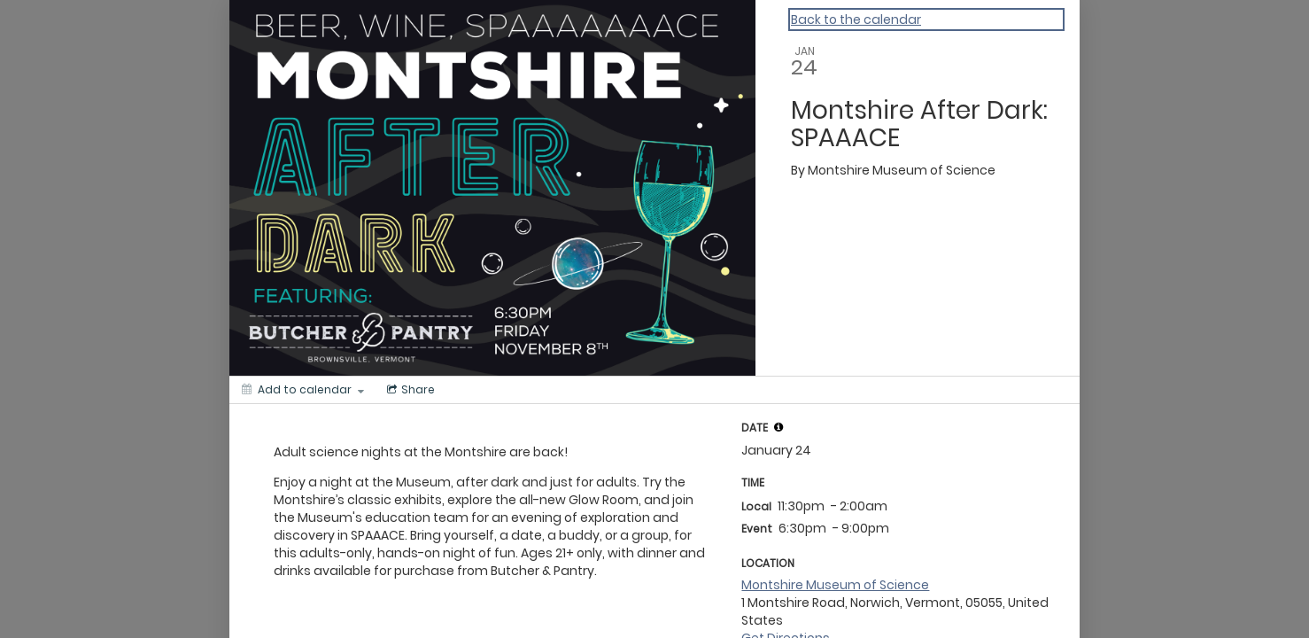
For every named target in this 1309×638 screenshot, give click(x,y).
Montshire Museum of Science (835, 585)
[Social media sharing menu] (409, 390)
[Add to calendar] (302, 390)
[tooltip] (778, 427)
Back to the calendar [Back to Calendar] (856, 19)
